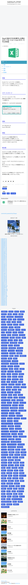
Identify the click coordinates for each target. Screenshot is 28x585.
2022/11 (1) (4, 262)
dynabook (10, 371)
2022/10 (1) (4, 263)
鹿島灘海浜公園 (5, 506)
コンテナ (10, 421)
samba (14, 389)
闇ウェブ (22, 496)
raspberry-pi (10, 316)
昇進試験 (19, 353)
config (22, 368)
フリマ (15, 314)
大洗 (22, 462)
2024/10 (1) (4, 241)
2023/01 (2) (4, 260)
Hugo (6, 583)
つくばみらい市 (5, 408)
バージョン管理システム (6, 436)
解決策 (4, 72)
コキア (3, 421)
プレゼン (18, 439)
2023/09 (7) (4, 252)
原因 (4, 70)
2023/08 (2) (4, 253)
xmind (9, 402)
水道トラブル (22, 475)
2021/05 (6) (4, 277)
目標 (9, 314)
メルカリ (4, 314)
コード (16, 421)
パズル (15, 436)
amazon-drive (5, 363)
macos (15, 324)
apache (4, 366)
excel (19, 322)
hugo (11, 311)
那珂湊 (3, 496)
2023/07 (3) (4, 254)
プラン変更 (11, 439)
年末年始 (14, 467)
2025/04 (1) (4, 239)
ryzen (14, 332)
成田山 (3, 470)
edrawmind (18, 371)
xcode (3, 402)
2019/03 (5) (4, 303)
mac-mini (4, 384)
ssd (10, 394)
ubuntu (21, 332)
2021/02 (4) (4, 280)
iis (21, 379)
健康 (17, 452)
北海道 (12, 337)
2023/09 (4, 188)
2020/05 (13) (4, 290)
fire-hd (4, 324)
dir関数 (4, 371)
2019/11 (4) (4, 297)
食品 (3, 504)
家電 (3, 467)
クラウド (24, 418)
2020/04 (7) (4, 291)
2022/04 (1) (4, 268)
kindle (9, 324)
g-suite (4, 376)
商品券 (21, 457)
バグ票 (20, 434)
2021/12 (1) (4, 272)
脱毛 (23, 486)
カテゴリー (19, 415)
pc (3, 332)
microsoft (11, 384)
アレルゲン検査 (22, 410)
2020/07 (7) (4, 288)
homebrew (15, 379)
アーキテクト (11, 350)
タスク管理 (10, 426)
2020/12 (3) (4, 282)
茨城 (15, 488)
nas (23, 384)
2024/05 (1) (4, 244)
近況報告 (4, 311)
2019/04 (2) (4, 301)
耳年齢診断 (4, 486)
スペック (4, 426)
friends (21, 374)
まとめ (21, 408)
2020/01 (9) (4, 295)
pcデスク (23, 387)
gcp (16, 340)
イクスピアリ (4, 413)
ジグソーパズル (18, 423)
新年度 (15, 473)
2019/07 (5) (4, 299)
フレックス (4, 439)
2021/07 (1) (4, 274)
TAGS (4, 191)
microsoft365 (14, 342)
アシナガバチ (14, 410)
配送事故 (15, 496)
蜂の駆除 (21, 488)
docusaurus (20, 319)
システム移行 (19, 350)
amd (13, 322)
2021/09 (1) (4, 273)
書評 (9, 319)
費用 (3, 493)
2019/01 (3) (4, 305)
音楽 (15, 358)
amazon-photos (14, 363)
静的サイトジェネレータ (16, 499)
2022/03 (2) (4, 269)
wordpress (4, 327)
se (20, 389)
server (3, 392)
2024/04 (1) (4, 245)
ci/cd (16, 368)
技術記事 (9, 43)
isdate (20, 381)
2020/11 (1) (4, 283)
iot (8, 381)
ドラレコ (22, 431)
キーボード (16, 418)
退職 (15, 493)
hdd (9, 379)
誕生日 (18, 337)
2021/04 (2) (4, 278)
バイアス (14, 434)
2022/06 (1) (4, 267)
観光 (3, 491)
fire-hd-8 (15, 374)
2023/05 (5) (4, 257)
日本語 (21, 473)
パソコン (4, 319)
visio (15, 397)
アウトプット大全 (5, 410)
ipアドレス (14, 381)
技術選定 (10, 470)
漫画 (9, 478)
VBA (8, 193)
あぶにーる (22, 402)
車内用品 (9, 493)
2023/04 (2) (4, 258)
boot (10, 368)
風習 (14, 501)
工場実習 (17, 327)
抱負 (16, 470)
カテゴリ (3, 43)
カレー (3, 418)
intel (3, 381)
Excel (15, 43)
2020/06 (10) (4, 289)
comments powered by (9, 213)
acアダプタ (15, 361)
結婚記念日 (23, 355)
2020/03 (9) (4, 292)
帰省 (8, 467)
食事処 (20, 501)
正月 (3, 316)
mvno (21, 324)
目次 (3, 62)
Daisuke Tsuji (17, 583)
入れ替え (23, 452)
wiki (13, 400)
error (8, 374)
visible (10, 397)
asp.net (17, 366)
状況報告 (4, 480)
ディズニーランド (14, 431)
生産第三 (11, 480)
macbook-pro (5, 342)
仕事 (22, 311)
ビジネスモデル (22, 436)
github (15, 376)
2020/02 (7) (4, 294)
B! (3, 181)
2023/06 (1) (4, 255)
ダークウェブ (4, 428)
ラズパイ (4, 447)
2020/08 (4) (4, 287)
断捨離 (21, 314)
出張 (11, 454)
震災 (8, 499)
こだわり (15, 405)
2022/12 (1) (4, 261)
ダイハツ (18, 426)
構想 (11, 355)
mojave (18, 384)
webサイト (20, 348)
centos (10, 340)
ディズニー (22, 335)
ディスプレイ (18, 428)
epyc (3, 374)
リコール (4, 449)
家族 (22, 465)
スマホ (11, 327)
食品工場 (9, 504)
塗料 (10, 462)
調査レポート (20, 491)
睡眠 (17, 480)
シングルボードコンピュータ (7, 423)
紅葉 (3, 483)
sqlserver (4, 394)
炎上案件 (15, 478)
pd (3, 389)
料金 (3, 473)
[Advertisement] (14, 20)
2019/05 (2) (4, 300)
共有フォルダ (4, 454)
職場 (17, 486)
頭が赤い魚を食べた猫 (6, 501)
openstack (9, 387)
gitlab (20, 376)
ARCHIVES (5, 186)
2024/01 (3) (4, 248)
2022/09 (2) (4, 264)
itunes (18, 329)
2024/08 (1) (4, 242)
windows (15, 335)
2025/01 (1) (4, 240)
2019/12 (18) (4, 296)
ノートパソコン (5, 337)
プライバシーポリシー (4, 581)
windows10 (20, 400)
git (20, 340)
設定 (13, 491)
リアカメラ (20, 447)
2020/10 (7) (4, 285)
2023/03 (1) (4, 259)
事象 (4, 64)
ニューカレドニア (18, 316)
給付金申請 (9, 483)
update (4, 397)
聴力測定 (11, 486)
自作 (8, 322)
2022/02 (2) (4, 270)
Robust (10, 583)
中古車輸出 (11, 449)
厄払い (3, 457)
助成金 (23, 454)
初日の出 (17, 454)
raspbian (8, 332)
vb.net (3, 335)
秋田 (22, 480)
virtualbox (4, 348)
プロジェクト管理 (5, 441)
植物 (10, 475)
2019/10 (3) (4, 298)
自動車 (3, 488)
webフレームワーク (6, 400)
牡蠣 (21, 478)
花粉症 (9, 488)
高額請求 (16, 504)
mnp (23, 329)
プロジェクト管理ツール (15, 441)
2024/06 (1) (4, 243)
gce (9, 376)
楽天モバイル (5, 355)
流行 (16, 355)
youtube (16, 402)
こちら (15, 234)
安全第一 (11, 465)
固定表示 (11, 460)
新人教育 (9, 473)
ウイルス (12, 413)
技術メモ (4, 329)
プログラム (12, 353)
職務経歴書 (11, 329)
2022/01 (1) (4, 271)
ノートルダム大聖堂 (6, 434)
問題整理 (4, 460)
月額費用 (4, 475)
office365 (4, 345)
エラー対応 (13, 193)
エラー (18, 413)
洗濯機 (3, 478)
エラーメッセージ (7, 66)
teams (20, 394)
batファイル (4, 368)
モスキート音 (21, 444)
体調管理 (11, 452)
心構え (21, 467)
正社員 (15, 475)
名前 (9, 457)
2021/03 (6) (4, 279)
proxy (10, 345)
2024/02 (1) (4, 246)
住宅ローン (4, 452)
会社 (23, 449)
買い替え (4, 358)
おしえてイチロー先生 (6, 405)
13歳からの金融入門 (6, 361)
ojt (3, 387)
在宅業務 (18, 460)
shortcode (10, 392)
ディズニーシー (5, 431)
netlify (20, 342)
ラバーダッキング (11, 447)
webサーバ (21, 397)
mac (3, 322)
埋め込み (4, 462)
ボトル (3, 444)
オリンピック (12, 415)
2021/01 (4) (4, 281)
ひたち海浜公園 (14, 408)
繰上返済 (17, 483)
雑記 (3, 499)
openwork (16, 387)
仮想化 (18, 449)
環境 (4, 68)
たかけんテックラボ (14, 2)
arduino (10, 366)
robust (8, 389)
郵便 (9, 496)
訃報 (8, 491)
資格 (10, 358)
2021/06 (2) (4, 276)
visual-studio (12, 348)
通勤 (20, 493)
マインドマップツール (12, 444)
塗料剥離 (16, 462)
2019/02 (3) (4, 304)
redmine (17, 345)
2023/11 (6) (4, 250)
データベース (5, 353)
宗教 (17, 465)
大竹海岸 (4, 465)
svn (15, 394)
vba (9, 335)
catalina (4, 340)
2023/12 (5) (4, 249)
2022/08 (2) (4, 265)
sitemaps (17, 392)
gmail (3, 379)
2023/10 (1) (4, 251)
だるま (21, 405)
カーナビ (10, 418)
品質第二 (15, 457)
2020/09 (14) (4, 286)
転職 (23, 337)
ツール (11, 428)
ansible (22, 363)
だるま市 (4, 350)
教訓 (21, 470)
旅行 (16, 311)
